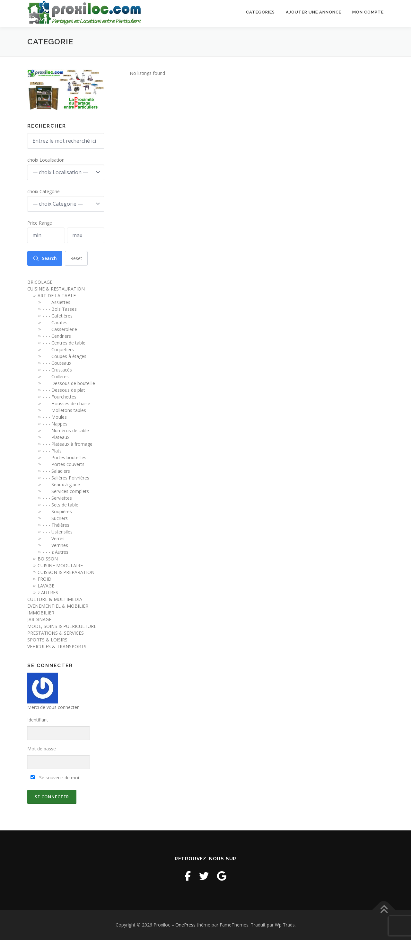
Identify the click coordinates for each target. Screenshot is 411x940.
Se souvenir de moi (55, 777)
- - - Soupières (57, 511)
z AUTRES (48, 592)
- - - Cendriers (57, 336)
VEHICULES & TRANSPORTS (56, 646)
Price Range (39, 223)
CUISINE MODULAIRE (60, 565)
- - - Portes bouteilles (64, 457)
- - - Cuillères (56, 376)
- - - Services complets (66, 491)
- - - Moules (55, 417)
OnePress (185, 925)
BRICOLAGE (39, 282)
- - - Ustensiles (58, 532)
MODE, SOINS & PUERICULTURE (61, 626)
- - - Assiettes (56, 302)
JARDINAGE (39, 619)
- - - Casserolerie (60, 329)
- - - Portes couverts (63, 464)
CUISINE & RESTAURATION (56, 289)
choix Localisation (46, 160)
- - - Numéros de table (66, 430)
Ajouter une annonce (313, 13)
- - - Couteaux (57, 363)
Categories (260, 13)
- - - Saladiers (56, 471)
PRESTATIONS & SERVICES (55, 633)
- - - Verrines (55, 545)
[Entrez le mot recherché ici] (65, 141)
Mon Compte (368, 13)
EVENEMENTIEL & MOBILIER (57, 606)
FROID (44, 579)
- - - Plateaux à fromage (67, 444)
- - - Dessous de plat (64, 390)
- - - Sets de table (60, 505)
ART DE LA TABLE (57, 295)
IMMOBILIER (40, 613)
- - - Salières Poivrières (66, 478)
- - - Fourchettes (59, 397)
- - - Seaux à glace (61, 484)
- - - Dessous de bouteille (69, 383)
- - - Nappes (55, 424)
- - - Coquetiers (58, 349)
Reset (76, 258)
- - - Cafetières (58, 316)
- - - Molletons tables (64, 410)
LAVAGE (46, 586)
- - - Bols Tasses (60, 309)
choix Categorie (43, 191)
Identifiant (37, 720)
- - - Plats (52, 451)
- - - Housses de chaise (66, 403)
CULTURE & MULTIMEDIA (54, 599)
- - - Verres (54, 538)
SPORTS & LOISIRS (47, 640)
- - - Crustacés (57, 370)
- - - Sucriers (55, 518)
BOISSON (48, 559)
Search (45, 258)
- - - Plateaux (56, 437)
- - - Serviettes (57, 498)
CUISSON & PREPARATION (66, 572)
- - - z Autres (55, 552)
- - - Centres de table (64, 343)
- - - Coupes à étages (64, 356)
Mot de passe (41, 749)
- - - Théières (56, 525)
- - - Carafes (55, 322)
